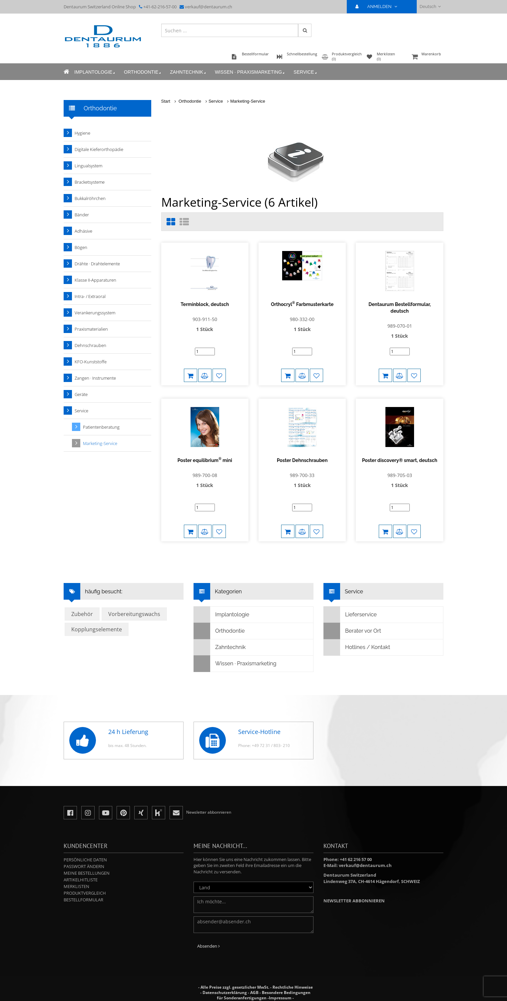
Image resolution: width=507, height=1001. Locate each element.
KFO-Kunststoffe (91, 362)
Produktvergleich (85, 886)
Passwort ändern (84, 860)
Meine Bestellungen (87, 866)
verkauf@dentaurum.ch (208, 7)
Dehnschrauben (90, 345)
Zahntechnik (188, 72)
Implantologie (95, 72)
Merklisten (76, 880)
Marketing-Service (247, 101)
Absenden (208, 939)
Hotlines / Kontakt (357, 641)
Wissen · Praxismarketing (250, 72)
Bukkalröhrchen (90, 198)
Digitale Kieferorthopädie (99, 149)
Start (165, 101)
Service (305, 72)
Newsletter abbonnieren (354, 894)
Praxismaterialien (91, 329)
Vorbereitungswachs (134, 607)
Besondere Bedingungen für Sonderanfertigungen (263, 988)
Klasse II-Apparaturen (95, 280)
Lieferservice (350, 608)
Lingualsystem (88, 166)
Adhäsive (83, 231)
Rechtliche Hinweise (292, 980)
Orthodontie (143, 72)
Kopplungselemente (96, 622)
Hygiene (82, 133)
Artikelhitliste (81, 873)
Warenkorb (427, 57)
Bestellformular (83, 893)
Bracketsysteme (90, 182)
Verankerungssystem (95, 313)
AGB (254, 986)
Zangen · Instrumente (95, 378)
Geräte (81, 394)
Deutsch (430, 6)
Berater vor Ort (352, 624)
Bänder (82, 215)
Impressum (280, 991)
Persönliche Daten (85, 853)
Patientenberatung (101, 427)
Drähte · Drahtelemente (97, 264)
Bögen (81, 247)
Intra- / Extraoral (90, 296)
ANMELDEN (378, 6)
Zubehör (82, 607)
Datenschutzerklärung (225, 986)
